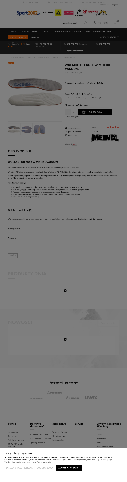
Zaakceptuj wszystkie (68, 468)
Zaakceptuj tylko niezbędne (19, 468)
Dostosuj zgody (45, 468)
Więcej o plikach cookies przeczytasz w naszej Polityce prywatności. (27, 462)
